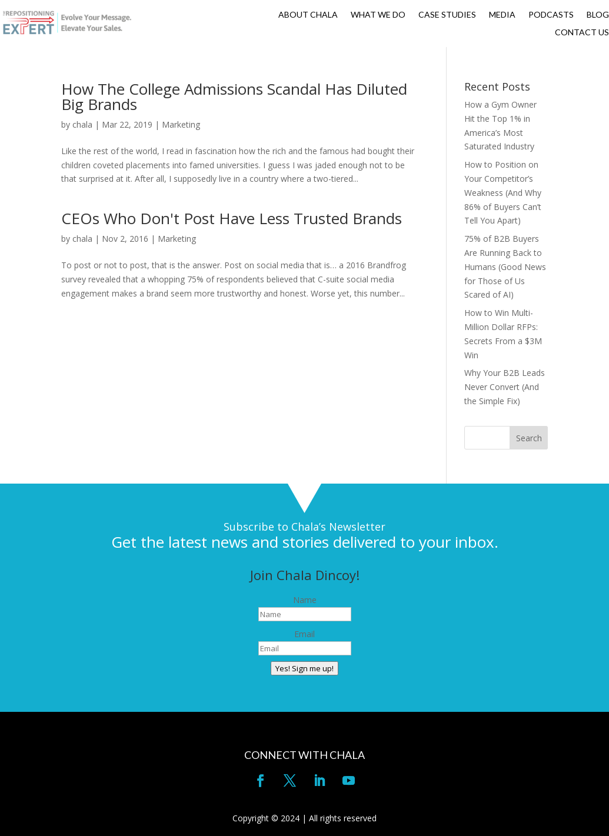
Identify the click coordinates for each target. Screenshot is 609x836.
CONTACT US (582, 32)
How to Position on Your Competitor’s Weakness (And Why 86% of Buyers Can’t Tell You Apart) (502, 192)
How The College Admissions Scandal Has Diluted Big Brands (234, 96)
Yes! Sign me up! (304, 668)
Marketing (181, 124)
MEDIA (502, 15)
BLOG (598, 15)
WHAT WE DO (378, 15)
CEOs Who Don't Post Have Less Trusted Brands (231, 218)
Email (304, 634)
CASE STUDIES (447, 15)
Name (305, 599)
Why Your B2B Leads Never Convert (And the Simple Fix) (504, 387)
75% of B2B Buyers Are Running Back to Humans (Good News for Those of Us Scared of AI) (505, 266)
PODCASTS (551, 15)
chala (82, 124)
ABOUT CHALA (308, 15)
